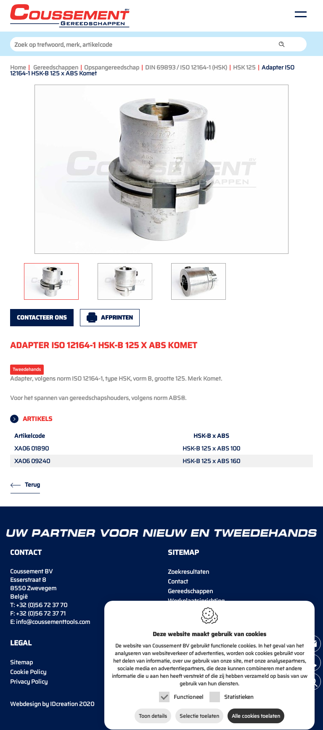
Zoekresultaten (188, 571)
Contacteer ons (42, 317)
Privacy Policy (29, 681)
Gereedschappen (55, 67)
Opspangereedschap (111, 67)
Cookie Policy (28, 672)
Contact (178, 581)
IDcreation (44, 704)
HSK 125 (244, 67)
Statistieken (239, 689)
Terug (32, 484)
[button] (281, 44)
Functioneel (188, 689)
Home (18, 67)
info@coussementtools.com (53, 621)
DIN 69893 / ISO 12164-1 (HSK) (186, 67)
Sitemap (21, 662)
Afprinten (117, 317)
